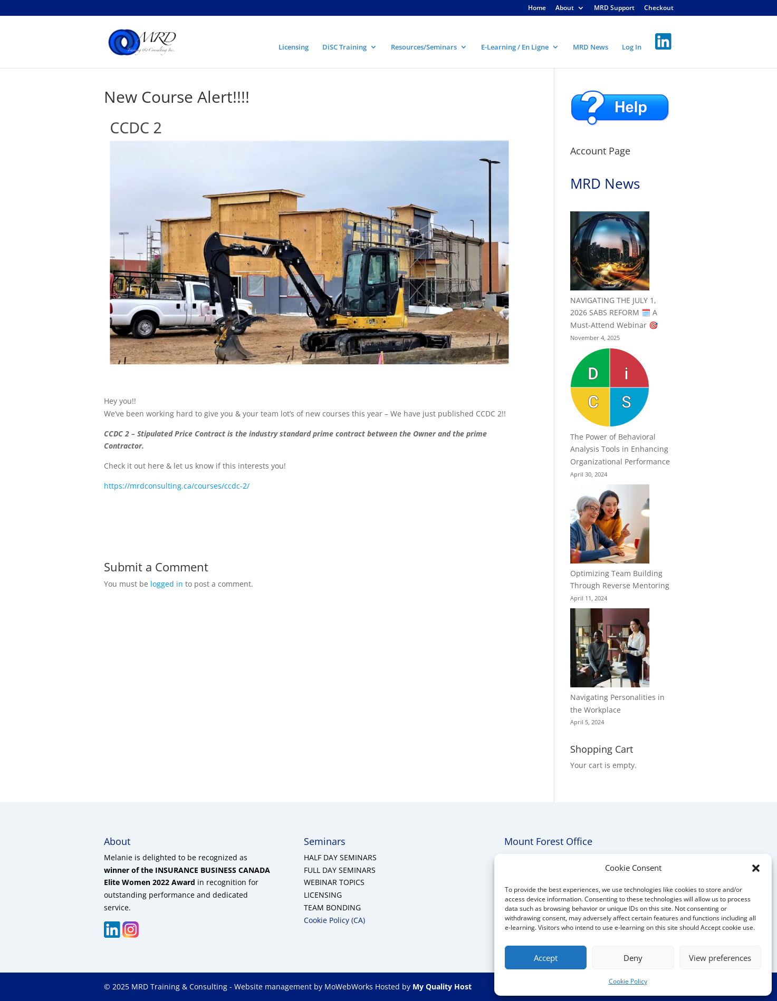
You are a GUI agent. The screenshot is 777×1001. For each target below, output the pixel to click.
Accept (546, 958)
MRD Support (614, 8)
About (564, 8)
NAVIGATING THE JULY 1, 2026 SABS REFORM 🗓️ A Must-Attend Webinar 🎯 (614, 313)
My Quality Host (441, 986)
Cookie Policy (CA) (334, 920)
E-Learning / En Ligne (515, 47)
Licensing (294, 47)
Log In (631, 47)
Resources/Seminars (424, 47)
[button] (756, 868)
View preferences (720, 958)
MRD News (590, 47)
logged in (166, 584)
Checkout (659, 8)
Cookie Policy (628, 981)
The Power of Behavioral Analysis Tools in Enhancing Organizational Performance (620, 449)
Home (537, 8)
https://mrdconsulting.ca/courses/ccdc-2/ (177, 486)
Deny (632, 958)
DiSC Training (344, 47)
